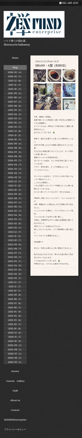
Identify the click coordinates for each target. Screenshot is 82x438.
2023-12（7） (15, 181)
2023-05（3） (15, 210)
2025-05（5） (15, 110)
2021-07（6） (15, 303)
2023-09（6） (15, 194)
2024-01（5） (15, 177)
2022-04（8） (15, 265)
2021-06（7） (15, 307)
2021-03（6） (15, 320)
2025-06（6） (15, 105)
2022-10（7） (15, 240)
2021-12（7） (15, 282)
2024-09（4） (15, 143)
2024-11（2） (15, 135)
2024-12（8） (15, 131)
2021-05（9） (15, 311)
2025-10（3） (15, 89)
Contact (15, 410)
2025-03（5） (15, 118)
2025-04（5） (15, 114)
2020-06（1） (15, 357)
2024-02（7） (15, 173)
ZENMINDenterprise (15, 419)
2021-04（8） (15, 315)
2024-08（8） (15, 147)
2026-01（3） (15, 76)
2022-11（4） (15, 236)
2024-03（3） (15, 168)
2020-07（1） (15, 353)
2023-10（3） (15, 189)
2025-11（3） (15, 84)
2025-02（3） (15, 122)
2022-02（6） (15, 273)
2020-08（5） (15, 349)
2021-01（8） (15, 328)
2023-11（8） (15, 185)
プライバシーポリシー (15, 429)
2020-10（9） (15, 341)
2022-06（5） (15, 257)
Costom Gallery (15, 381)
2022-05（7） (15, 261)
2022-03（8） (15, 269)
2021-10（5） (15, 290)
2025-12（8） (15, 80)
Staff (15, 390)
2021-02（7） (15, 324)
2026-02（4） (15, 72)
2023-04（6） (15, 215)
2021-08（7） (15, 299)
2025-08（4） (15, 97)
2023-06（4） (15, 206)
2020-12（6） (15, 332)
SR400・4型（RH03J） (51, 65)
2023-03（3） (15, 219)
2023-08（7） (15, 198)
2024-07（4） (15, 152)
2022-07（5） (15, 252)
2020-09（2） (15, 345)
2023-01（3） (15, 227)
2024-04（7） (15, 164)
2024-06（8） (15, 156)
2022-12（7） (15, 231)
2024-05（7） (15, 160)
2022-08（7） (15, 248)
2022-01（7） (15, 278)
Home (15, 57)
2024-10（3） (15, 139)
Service (15, 371)
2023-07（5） (15, 202)
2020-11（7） (15, 336)
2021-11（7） (15, 286)
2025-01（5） (15, 126)
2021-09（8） (15, 294)
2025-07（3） (15, 101)
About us (15, 400)
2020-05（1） (15, 362)
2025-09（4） (15, 93)
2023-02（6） (15, 223)
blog (15, 67)
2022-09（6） (15, 244)
